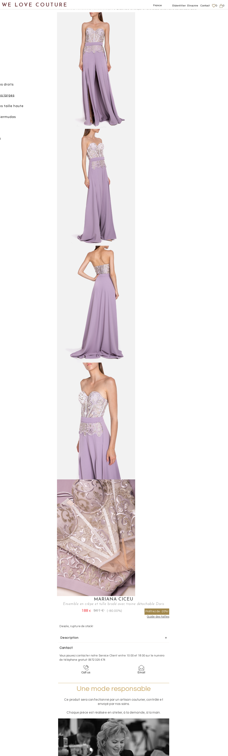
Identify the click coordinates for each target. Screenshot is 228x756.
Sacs (9, 172)
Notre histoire (16, 22)
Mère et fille (15, 205)
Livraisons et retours (198, 706)
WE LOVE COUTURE (35, 5)
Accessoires (15, 183)
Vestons (16, 151)
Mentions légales (196, 702)
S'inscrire (192, 5)
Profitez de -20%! (203, 31)
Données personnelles (200, 710)
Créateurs (13, 194)
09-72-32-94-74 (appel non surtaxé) (141, 663)
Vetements (65, 8)
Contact (205, 5)
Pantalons (18, 76)
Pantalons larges (28, 97)
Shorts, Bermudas (29, 119)
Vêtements (14, 43)
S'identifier (179, 5)
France (157, 5)
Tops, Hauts (19, 140)
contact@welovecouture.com (199, 663)
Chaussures (15, 162)
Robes (14, 129)
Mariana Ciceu (176, 14)
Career (189, 724)
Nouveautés (15, 32)
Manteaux (17, 65)
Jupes (14, 54)
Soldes (10, 215)
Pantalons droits (28, 86)
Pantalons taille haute (33, 108)
